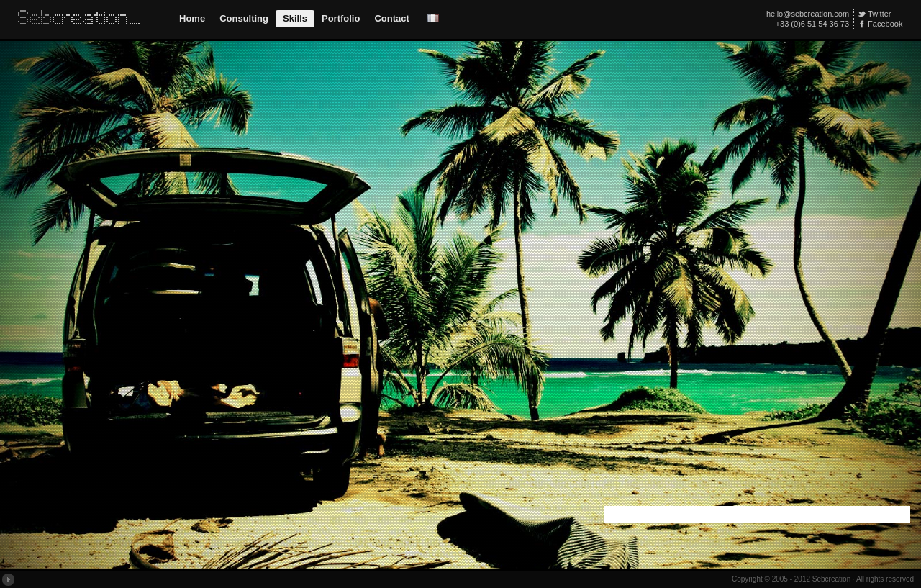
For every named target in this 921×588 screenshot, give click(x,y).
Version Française (433, 18)
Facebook (885, 23)
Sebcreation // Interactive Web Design (82, 19)
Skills (295, 18)
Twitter (879, 13)
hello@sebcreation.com (807, 13)
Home (192, 18)
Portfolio (341, 18)
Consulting (243, 18)
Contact (391, 18)
